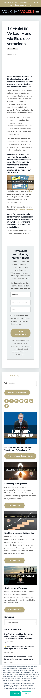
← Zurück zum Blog (11, 376)
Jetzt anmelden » (20, 332)
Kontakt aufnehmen (17, 393)
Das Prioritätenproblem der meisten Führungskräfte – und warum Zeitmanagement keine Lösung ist (18, 636)
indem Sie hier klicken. (24, 210)
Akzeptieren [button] (15, 693)
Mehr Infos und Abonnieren (20, 456)
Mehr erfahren (14, 505)
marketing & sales (12, 48)
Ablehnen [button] (26, 693)
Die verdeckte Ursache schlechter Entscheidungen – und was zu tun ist (19, 658)
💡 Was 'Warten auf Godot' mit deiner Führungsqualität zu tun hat (19, 648)
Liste (30, 191)
